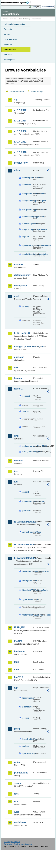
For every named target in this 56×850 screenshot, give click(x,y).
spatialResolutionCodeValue (27, 254)
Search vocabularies (17, 92)
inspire (18, 641)
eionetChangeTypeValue (27, 217)
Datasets (8, 29)
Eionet (15, 19)
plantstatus (27, 707)
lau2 (16, 669)
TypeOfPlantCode (27, 599)
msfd (17, 728)
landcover (20, 651)
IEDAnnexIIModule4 (23, 558)
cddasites (26, 185)
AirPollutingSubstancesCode (27, 571)
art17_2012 (20, 141)
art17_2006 (20, 131)
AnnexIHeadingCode (27, 532)
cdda (17, 170)
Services (7, 55)
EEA (15, 2)
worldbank (20, 822)
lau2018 (18, 677)
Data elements (10, 39)
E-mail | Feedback (12, 842)
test (16, 793)
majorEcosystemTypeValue (27, 229)
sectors (25, 718)
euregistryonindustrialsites (23, 346)
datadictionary (22, 275)
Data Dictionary (24, 19)
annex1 (25, 492)
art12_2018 (20, 120)
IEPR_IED (19, 627)
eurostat (19, 357)
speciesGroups (27, 753)
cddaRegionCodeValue (27, 177)
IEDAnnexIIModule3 (23, 544)
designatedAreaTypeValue (27, 194)
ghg (16, 436)
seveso (18, 783)
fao (16, 367)
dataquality (20, 285)
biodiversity (21, 163)
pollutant (26, 511)
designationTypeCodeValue (27, 209)
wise (16, 812)
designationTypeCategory (27, 201)
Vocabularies (10, 49)
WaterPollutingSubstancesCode (27, 615)
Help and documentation (15, 24)
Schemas (8, 44)
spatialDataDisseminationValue (27, 245)
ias (15, 471)
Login (34, 6)
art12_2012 (20, 110)
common (19, 264)
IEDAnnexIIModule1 (23, 521)
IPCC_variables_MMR (27, 452)
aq (15, 99)
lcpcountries (27, 698)
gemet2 (18, 388)
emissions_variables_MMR (27, 446)
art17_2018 (20, 152)
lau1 (16, 662)
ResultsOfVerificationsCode (27, 590)
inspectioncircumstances (27, 501)
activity (25, 306)
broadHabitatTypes (27, 739)
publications (21, 772)
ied (16, 481)
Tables (7, 34)
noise (17, 762)
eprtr (17, 296)
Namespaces (10, 60)
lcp (16, 687)
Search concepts (37, 92)
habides (18, 460)
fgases (18, 378)
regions (25, 236)
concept (26, 396)
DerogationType (27, 580)
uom (16, 801)
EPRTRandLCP (22, 333)
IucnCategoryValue (27, 224)
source (25, 411)
